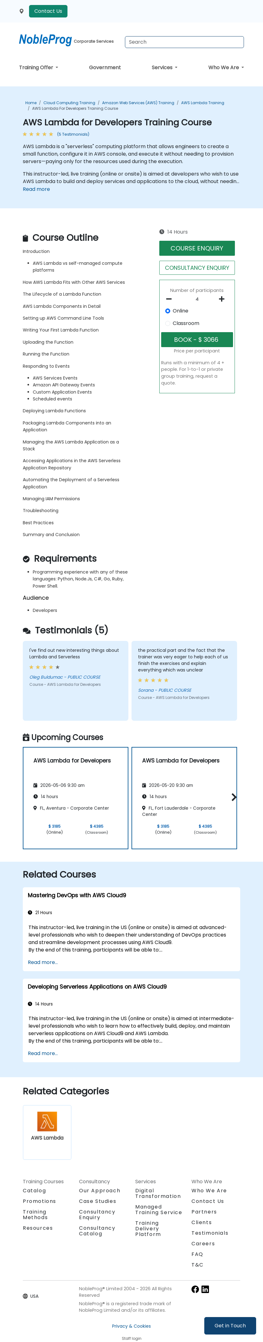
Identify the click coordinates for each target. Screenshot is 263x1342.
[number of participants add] (223, 299)
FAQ (197, 1254)
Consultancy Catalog (97, 1230)
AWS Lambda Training (202, 102)
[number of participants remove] (170, 299)
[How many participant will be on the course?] (197, 299)
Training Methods (35, 1214)
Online (180, 310)
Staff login (131, 1338)
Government (105, 67)
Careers (203, 1243)
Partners (204, 1211)
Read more (36, 189)
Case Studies (97, 1201)
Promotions (39, 1201)
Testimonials (209, 1233)
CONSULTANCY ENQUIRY (197, 268)
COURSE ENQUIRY (197, 248)
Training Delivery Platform (148, 1228)
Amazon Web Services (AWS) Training (138, 102)
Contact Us (48, 11)
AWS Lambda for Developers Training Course (75, 108)
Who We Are (224, 67)
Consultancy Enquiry (97, 1214)
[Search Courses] (184, 42)
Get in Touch (230, 1325)
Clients (201, 1222)
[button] (232, 797)
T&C (197, 1264)
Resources (38, 1228)
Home (31, 102)
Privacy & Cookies (131, 1326)
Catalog (34, 1190)
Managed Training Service (158, 1209)
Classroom (186, 323)
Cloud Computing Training (69, 102)
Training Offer (36, 67)
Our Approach (99, 1190)
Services (163, 67)
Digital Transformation (158, 1193)
